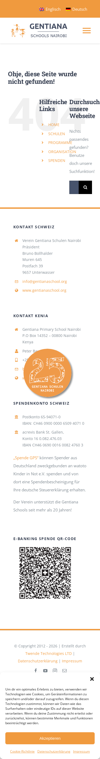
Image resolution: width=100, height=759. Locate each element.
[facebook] (36, 671)
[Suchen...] (74, 187)
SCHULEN (56, 133)
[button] (92, 679)
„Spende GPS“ (25, 457)
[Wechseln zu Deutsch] (76, 9)
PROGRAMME (60, 142)
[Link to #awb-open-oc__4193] (54, 373)
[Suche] (85, 187)
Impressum (81, 751)
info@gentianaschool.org (44, 281)
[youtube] (45, 671)
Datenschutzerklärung (53, 751)
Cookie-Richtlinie (22, 751)
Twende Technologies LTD (48, 653)
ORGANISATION (62, 151)
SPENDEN (56, 160)
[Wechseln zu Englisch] (50, 9)
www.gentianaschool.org (44, 290)
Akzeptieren (50, 738)
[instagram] (55, 671)
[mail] (64, 671)
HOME (53, 124)
